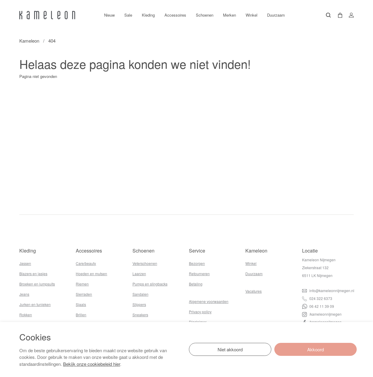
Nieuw (109, 15)
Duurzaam (276, 15)
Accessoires (175, 15)
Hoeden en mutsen (91, 273)
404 (52, 40)
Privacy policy (200, 311)
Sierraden (84, 294)
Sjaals (81, 304)
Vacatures (253, 291)
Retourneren (199, 273)
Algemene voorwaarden (208, 301)
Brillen (81, 314)
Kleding (148, 15)
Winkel (251, 15)
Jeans (24, 294)
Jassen (25, 263)
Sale (128, 15)
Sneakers (140, 314)
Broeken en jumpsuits (37, 283)
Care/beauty (86, 263)
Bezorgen (197, 263)
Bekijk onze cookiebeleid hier (91, 364)
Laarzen (139, 273)
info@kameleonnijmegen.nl (328, 290)
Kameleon (29, 40)
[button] (338, 15)
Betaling (195, 283)
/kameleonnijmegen (322, 314)
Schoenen (204, 15)
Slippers (139, 304)
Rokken (25, 314)
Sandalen (140, 294)
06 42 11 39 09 (318, 306)
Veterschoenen (144, 263)
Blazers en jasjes (33, 273)
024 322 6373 (317, 298)
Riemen (82, 283)
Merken (229, 15)
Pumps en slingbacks (149, 283)
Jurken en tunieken (35, 304)
